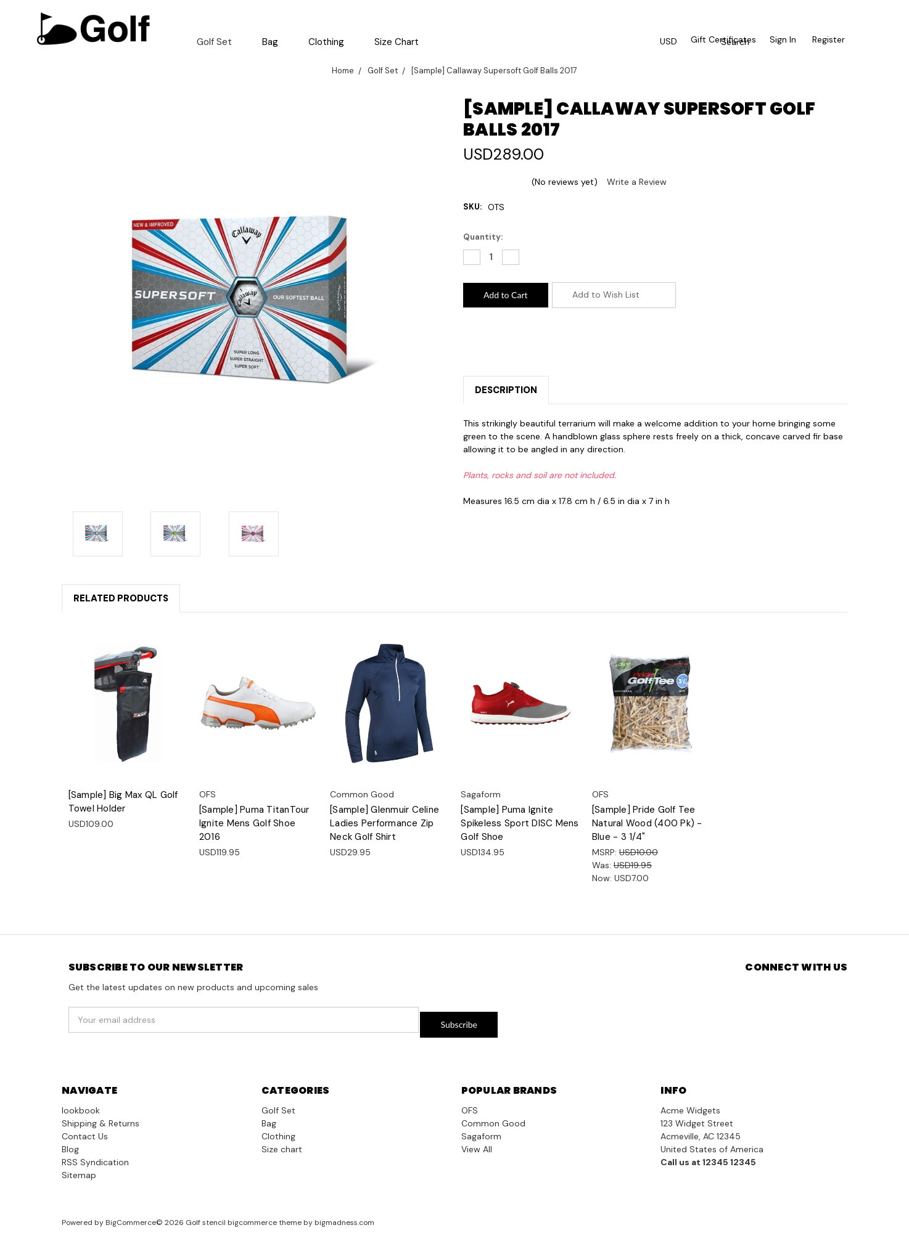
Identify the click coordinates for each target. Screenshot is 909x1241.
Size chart (402, 42)
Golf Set (226, 42)
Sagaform (481, 1143)
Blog (70, 1156)
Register (828, 39)
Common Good (493, 1130)
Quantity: (483, 244)
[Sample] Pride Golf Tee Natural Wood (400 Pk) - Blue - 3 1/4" (647, 830)
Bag (281, 42)
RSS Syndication (95, 1169)
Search (735, 41)
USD (673, 41)
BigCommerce (130, 1230)
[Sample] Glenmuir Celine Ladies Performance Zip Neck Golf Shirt (384, 830)
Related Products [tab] (120, 606)
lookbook (81, 1117)
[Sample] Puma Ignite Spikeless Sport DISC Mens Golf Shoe (519, 830)
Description (506, 397)
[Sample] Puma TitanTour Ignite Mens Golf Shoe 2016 (254, 830)
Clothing (338, 42)
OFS (469, 1117)
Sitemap (79, 1182)
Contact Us (85, 1143)
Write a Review (637, 189)
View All (476, 1156)
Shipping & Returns (100, 1130)
